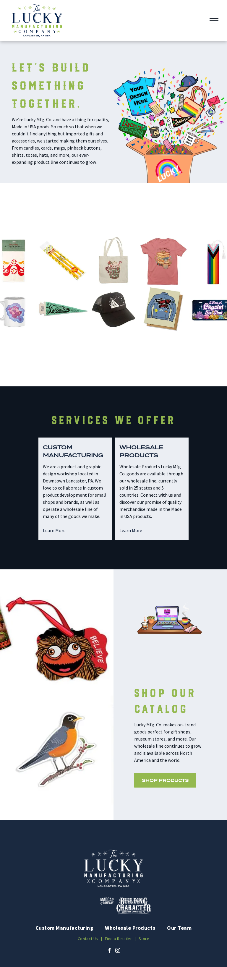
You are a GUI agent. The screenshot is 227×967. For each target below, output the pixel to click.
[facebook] (109, 951)
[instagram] (117, 951)
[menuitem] (64, 928)
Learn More (54, 530)
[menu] (214, 20)
